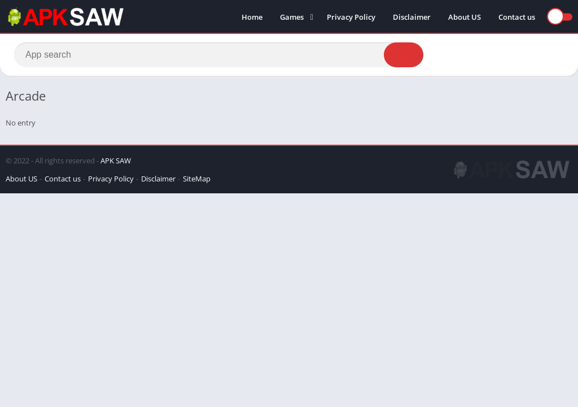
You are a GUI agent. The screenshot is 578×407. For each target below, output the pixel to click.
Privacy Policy (351, 17)
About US (464, 17)
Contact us (516, 17)
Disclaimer (412, 17)
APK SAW (115, 160)
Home (252, 17)
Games (292, 17)
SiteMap (197, 179)
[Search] (218, 54)
